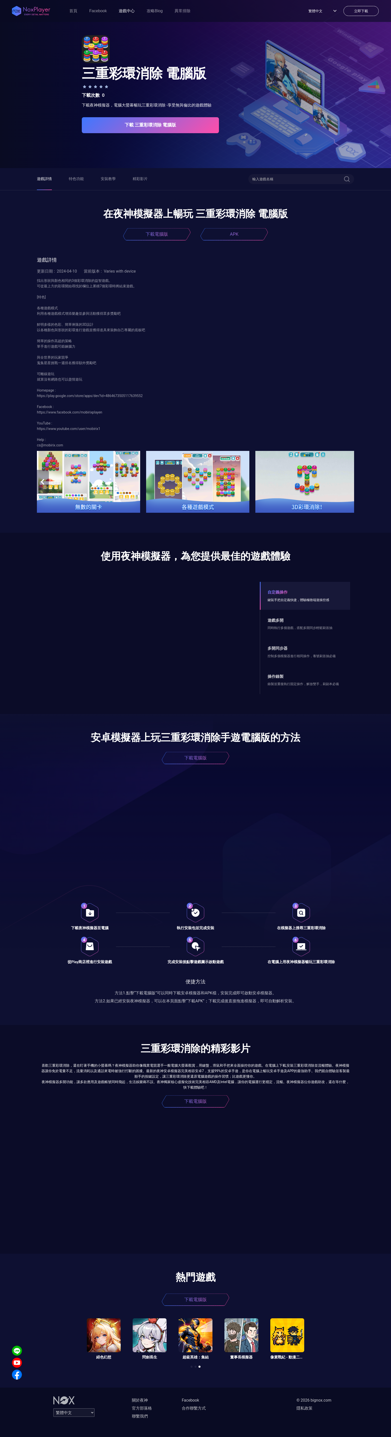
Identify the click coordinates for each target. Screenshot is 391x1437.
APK (234, 234)
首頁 (73, 11)
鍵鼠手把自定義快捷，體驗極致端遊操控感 (298, 600)
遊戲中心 (127, 11)
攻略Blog (155, 11)
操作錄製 (276, 676)
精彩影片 (140, 179)
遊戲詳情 (44, 179)
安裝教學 (108, 179)
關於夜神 (140, 1400)
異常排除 (183, 11)
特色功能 (76, 179)
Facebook (98, 11)
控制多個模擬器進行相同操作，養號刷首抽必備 (302, 656)
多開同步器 (278, 648)
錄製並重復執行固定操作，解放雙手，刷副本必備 (303, 684)
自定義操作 (278, 592)
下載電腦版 (157, 234)
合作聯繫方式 (194, 1408)
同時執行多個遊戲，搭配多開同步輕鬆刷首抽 (300, 628)
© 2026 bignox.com (313, 1400)
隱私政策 (304, 1408)
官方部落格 (142, 1408)
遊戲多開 (276, 620)
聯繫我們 (140, 1416)
